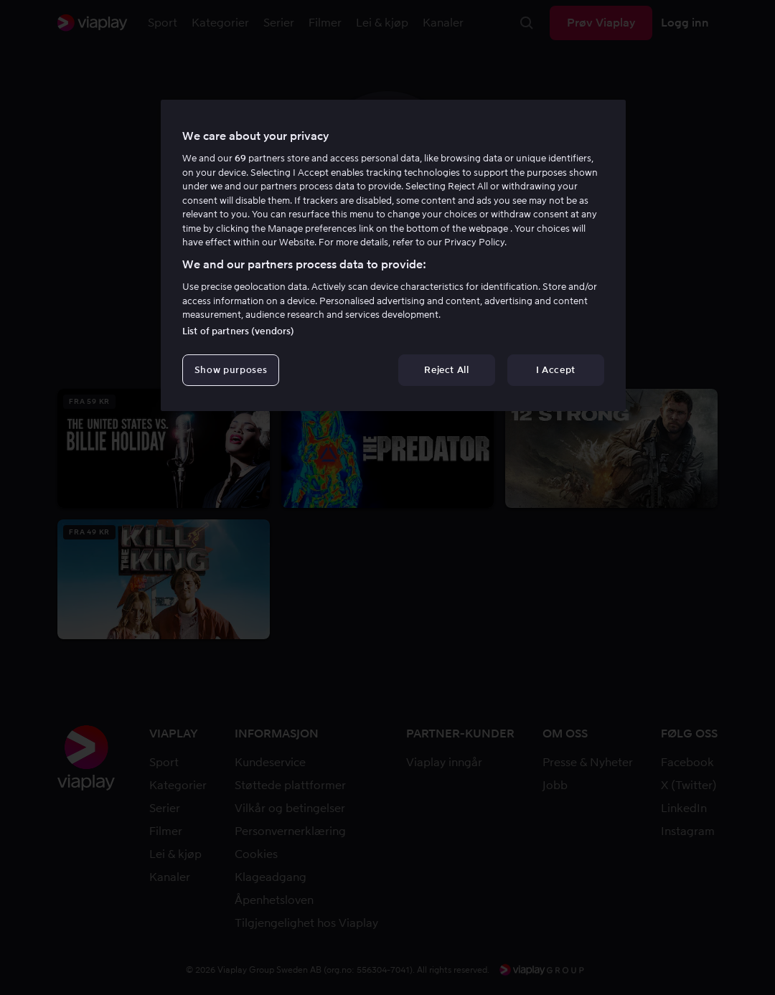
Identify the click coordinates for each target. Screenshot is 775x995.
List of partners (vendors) (238, 331)
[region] (393, 255)
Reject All (446, 369)
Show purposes (230, 369)
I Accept (556, 369)
